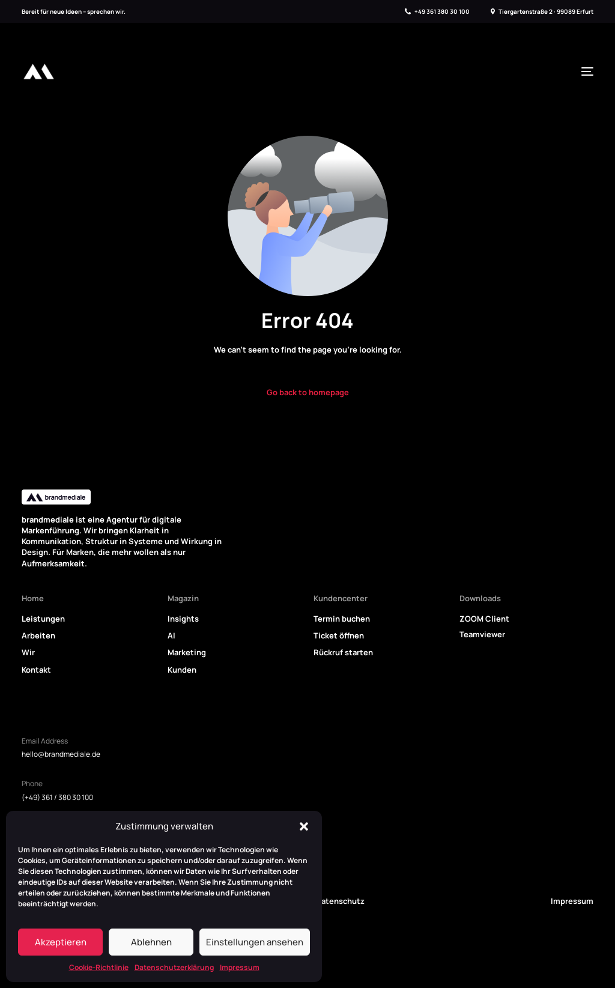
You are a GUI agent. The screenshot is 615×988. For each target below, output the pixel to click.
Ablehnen (151, 942)
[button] (304, 826)
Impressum (239, 967)
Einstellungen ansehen (254, 942)
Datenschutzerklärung (174, 967)
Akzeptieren (60, 942)
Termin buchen (342, 618)
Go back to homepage (308, 392)
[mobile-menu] (584, 71)
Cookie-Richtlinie (99, 967)
